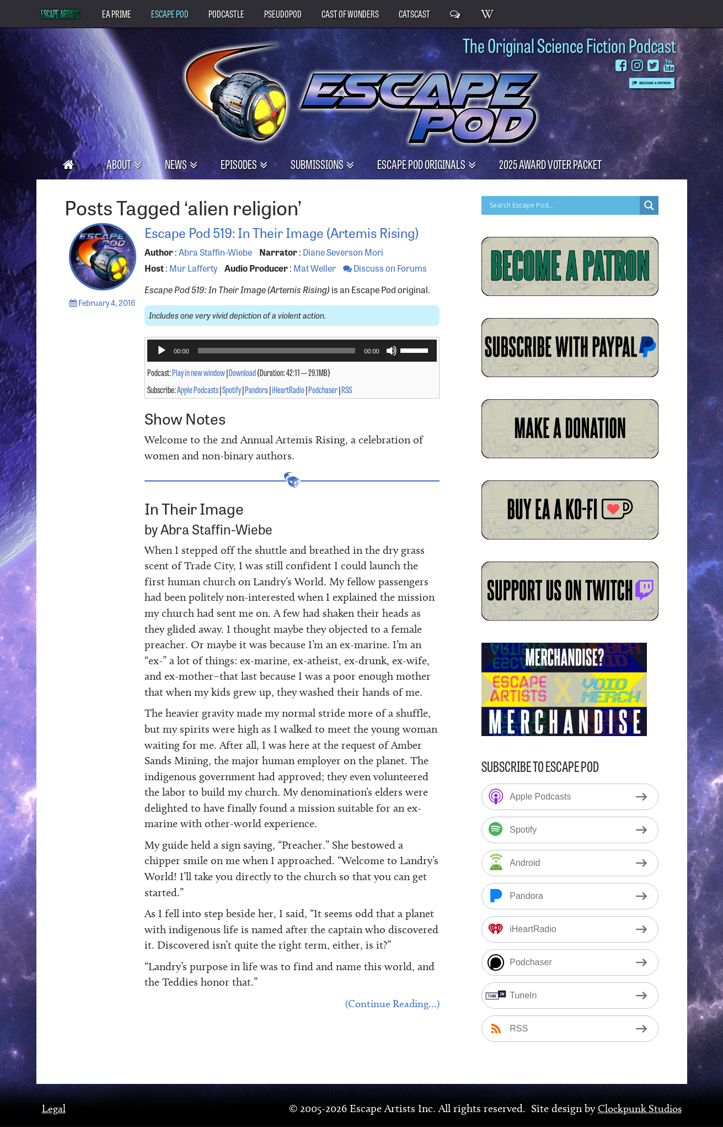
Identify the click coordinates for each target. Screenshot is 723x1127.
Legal (54, 1108)
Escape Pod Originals (422, 164)
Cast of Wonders (350, 13)
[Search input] (563, 205)
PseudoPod (283, 13)
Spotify (231, 406)
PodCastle (226, 13)
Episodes (240, 164)
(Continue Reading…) (390, 1021)
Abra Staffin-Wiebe (215, 269)
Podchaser (323, 406)
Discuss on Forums (385, 285)
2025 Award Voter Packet (550, 164)
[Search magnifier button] (649, 205)
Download (242, 389)
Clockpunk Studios (637, 1108)
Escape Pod (170, 13)
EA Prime (116, 13)
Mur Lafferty (193, 285)
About (119, 164)
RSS (346, 406)
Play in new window (198, 389)
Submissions (318, 164)
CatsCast (414, 13)
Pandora (256, 406)
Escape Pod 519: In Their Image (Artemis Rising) (280, 240)
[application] (292, 368)
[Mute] (391, 367)
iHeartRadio (288, 406)
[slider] (277, 368)
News (177, 164)
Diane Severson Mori (343, 269)
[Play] (161, 367)
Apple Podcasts (197, 406)
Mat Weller (314, 285)
